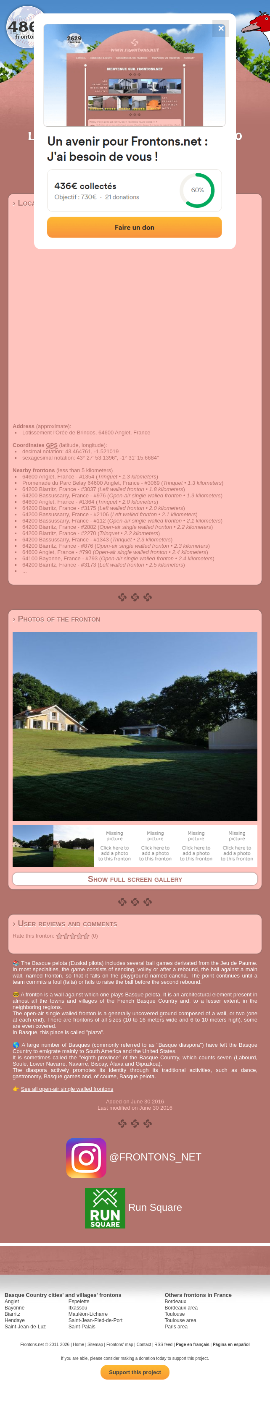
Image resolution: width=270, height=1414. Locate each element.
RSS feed (163, 1344)
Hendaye (15, 1320)
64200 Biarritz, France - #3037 (59, 489)
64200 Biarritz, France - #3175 (59, 508)
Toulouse (174, 1314)
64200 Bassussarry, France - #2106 (65, 514)
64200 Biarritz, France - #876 (57, 546)
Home (78, 1344)
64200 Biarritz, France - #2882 (59, 527)
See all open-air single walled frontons (67, 1089)
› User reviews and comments (65, 923)
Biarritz (12, 1314)
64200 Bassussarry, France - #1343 (65, 539)
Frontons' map (119, 1344)
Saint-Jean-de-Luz (25, 1327)
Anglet (12, 1301)
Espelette (79, 1301)
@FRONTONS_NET (135, 1157)
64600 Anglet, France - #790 (56, 552)
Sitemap (95, 1344)
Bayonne (14, 1308)
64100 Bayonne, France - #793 (60, 558)
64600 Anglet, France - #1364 (58, 502)
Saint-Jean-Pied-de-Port (96, 1320)
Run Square (135, 1207)
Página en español (231, 1344)
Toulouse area (180, 1320)
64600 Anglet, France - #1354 (58, 476)
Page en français (192, 1344)
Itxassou (78, 1308)
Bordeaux (175, 1301)
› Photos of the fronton (56, 618)
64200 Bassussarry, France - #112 (64, 521)
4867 (27, 26)
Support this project (135, 1372)
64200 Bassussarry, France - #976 (64, 495)
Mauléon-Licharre (88, 1314)
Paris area (176, 1327)
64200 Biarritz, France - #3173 (59, 565)
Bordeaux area (181, 1308)
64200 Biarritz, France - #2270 (59, 533)
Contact (144, 1344)
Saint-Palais (82, 1327)
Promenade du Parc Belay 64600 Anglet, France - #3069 (91, 483)
